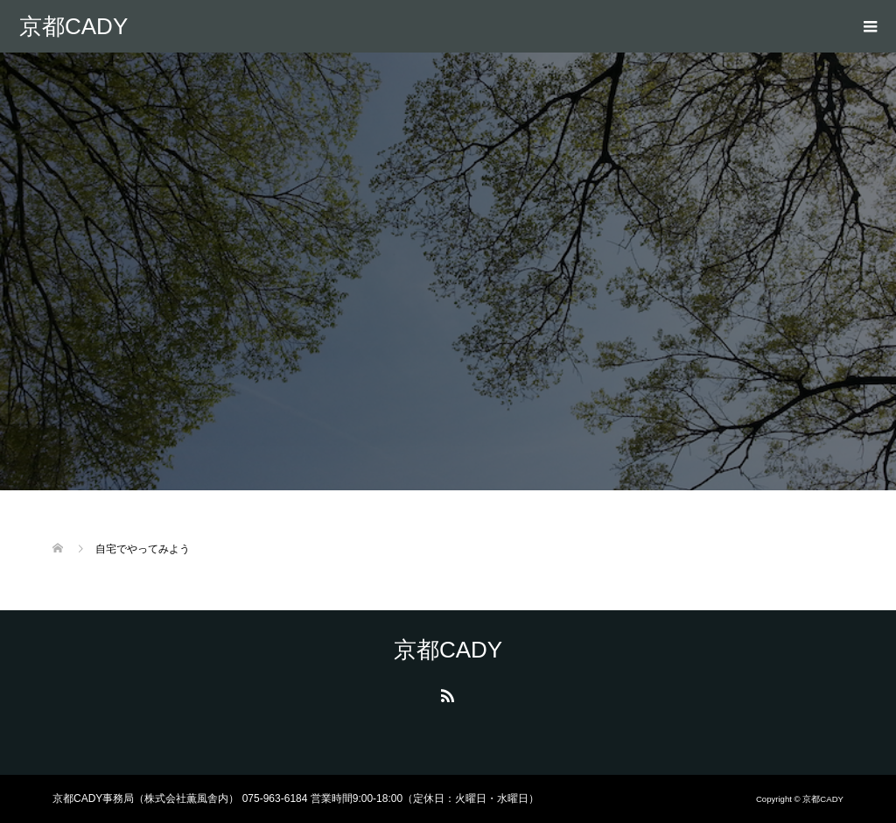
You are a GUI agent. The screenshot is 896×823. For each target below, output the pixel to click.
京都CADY (73, 26)
